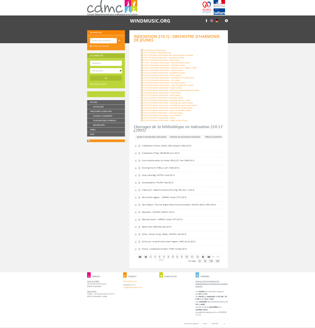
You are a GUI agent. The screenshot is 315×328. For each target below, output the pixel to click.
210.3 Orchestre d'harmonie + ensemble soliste (162, 98)
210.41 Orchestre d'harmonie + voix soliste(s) (161, 115)
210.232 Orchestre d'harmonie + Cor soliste (160, 80)
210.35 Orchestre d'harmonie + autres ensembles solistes (166, 110)
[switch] (120, 71)
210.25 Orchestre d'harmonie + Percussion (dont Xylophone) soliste (170, 90)
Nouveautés (99, 125)
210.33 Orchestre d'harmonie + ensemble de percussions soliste (169, 105)
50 (205, 261)
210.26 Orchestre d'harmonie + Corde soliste (161, 93)
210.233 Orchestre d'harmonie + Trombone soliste (163, 83)
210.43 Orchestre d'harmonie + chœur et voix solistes (164, 120)
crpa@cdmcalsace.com (132, 287)
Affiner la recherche (213, 137)
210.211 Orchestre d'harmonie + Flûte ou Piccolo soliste (165, 62)
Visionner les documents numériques (185, 137)
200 (217, 261)
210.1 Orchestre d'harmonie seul (156, 52)
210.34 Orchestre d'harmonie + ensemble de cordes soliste (166, 108)
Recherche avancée (100, 46)
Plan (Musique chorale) (104, 120)
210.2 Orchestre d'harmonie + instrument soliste (162, 57)
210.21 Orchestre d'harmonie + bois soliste (160, 60)
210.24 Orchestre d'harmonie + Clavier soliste (161, 88)
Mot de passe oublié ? (98, 84)
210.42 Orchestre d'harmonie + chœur (158, 118)
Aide (92, 134)
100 (211, 261)
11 (192, 256)
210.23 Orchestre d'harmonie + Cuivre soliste (161, 75)
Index (92, 129)
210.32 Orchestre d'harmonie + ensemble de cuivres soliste (167, 103)
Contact (215, 324)
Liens (205, 324)
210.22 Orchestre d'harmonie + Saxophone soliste (163, 72)
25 (200, 261)
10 (187, 256)
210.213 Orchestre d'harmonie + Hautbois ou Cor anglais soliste (168, 67)
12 (198, 256)
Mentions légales (191, 324)
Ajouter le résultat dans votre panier (151, 137)
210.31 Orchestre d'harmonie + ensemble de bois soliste (165, 100)
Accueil (94, 102)
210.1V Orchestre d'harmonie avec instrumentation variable (167, 55)
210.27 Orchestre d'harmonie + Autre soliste (160, 95)
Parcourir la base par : (101, 111)
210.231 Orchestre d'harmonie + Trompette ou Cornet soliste (167, 78)
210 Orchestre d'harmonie (153, 50)
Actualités (98, 107)
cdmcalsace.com (130, 281)
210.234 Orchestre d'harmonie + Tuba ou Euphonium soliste (167, 85)
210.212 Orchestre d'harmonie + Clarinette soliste (163, 65)
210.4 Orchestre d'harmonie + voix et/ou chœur (162, 113)
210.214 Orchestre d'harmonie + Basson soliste (162, 70)
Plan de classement (102, 116)
